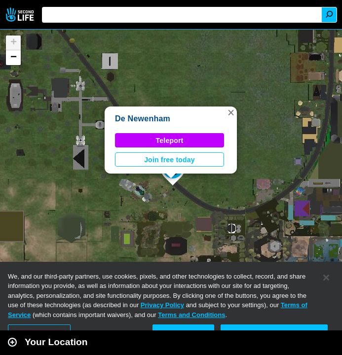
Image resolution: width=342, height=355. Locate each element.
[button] (231, 112)
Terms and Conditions (191, 315)
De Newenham (142, 118)
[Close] (326, 277)
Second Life (21, 14)
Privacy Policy (162, 305)
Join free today (169, 160)
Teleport (170, 140)
